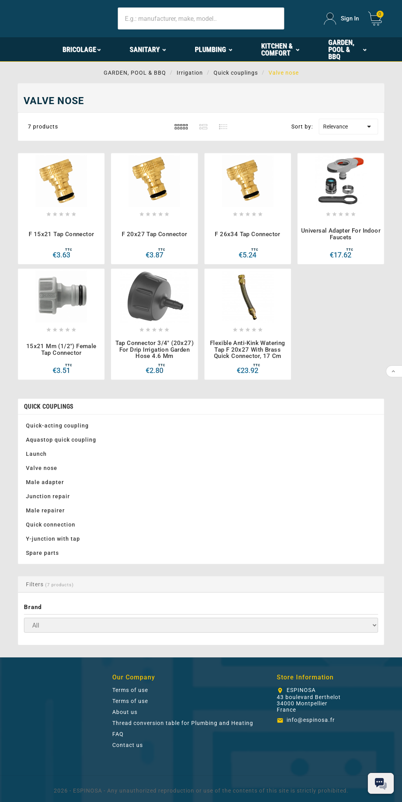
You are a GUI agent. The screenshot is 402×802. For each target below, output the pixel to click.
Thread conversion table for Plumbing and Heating (182, 723)
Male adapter (45, 482)
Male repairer (45, 510)
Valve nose (41, 468)
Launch (36, 454)
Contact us (127, 745)
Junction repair (48, 496)
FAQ (118, 734)
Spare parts (42, 553)
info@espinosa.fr (311, 720)
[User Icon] (341, 19)
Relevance (348, 126)
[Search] (201, 18)
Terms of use (130, 690)
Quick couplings (49, 406)
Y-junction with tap (53, 539)
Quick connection (50, 524)
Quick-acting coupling (57, 425)
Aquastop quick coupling (61, 440)
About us (124, 712)
